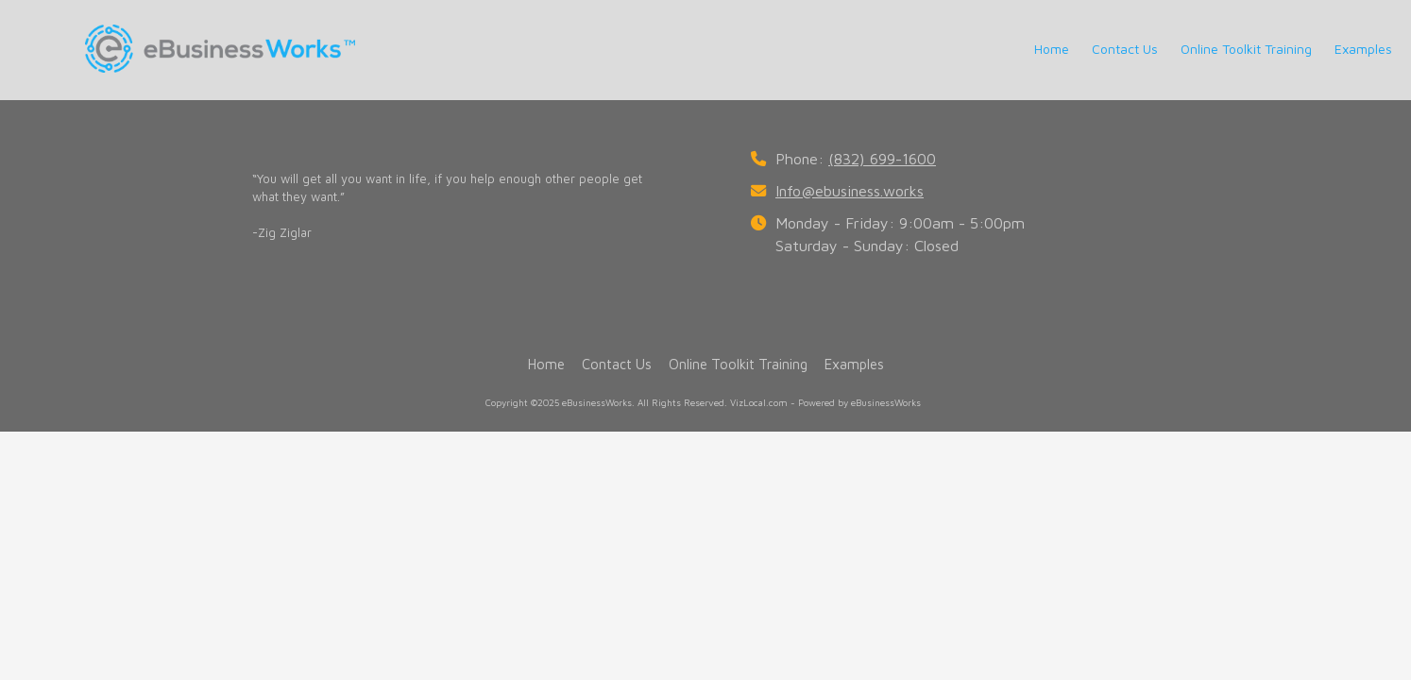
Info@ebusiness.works (849, 190)
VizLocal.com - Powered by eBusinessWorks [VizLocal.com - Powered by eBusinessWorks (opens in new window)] (825, 402)
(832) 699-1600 (882, 158)
